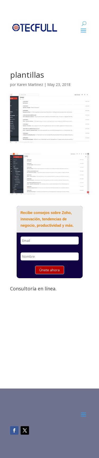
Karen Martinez (30, 84)
